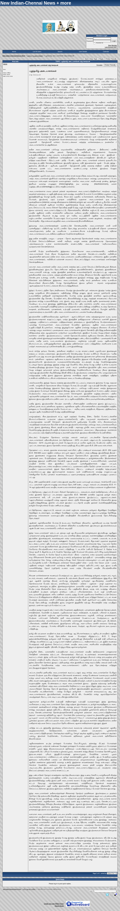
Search (60, 51)
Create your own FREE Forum (54, 904)
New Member (112, 45)
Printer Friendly (111, 59)
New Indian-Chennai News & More (13, 56)
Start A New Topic (91, 59)
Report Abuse (59, 906)
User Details (83, 51)
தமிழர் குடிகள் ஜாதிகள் (35, 56)
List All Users (37, 51)
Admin (5, 64)
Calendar (106, 51)
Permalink (99, 65)
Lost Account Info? (111, 47)
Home (14, 51)
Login (114, 41)
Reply (101, 59)
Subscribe (113, 889)
